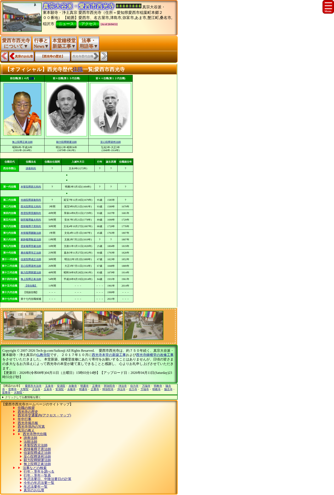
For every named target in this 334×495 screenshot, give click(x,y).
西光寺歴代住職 (35, 434)
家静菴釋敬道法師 (31, 239)
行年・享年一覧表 (37, 475)
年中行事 (24, 419)
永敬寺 (73, 385)
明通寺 (84, 385)
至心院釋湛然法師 (110, 142)
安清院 (61, 385)
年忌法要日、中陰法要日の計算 (47, 479)
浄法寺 (122, 385)
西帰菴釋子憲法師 (37, 449)
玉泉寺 (49, 385)
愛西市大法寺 (33, 385)
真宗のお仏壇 (24, 56)
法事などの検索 (35, 468)
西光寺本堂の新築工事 (109, 355)
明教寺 (158, 385)
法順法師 (30, 441)
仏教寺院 (43, 355)
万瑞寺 (146, 385)
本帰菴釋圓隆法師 (31, 232)
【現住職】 (30, 285)
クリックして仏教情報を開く (23, 397)
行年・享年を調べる (39, 471)
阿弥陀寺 (109, 385)
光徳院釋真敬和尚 (31, 199)
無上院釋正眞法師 (22, 142)
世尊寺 (12, 389)
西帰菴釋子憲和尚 (31, 226)
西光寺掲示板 (28, 423)
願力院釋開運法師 (66, 142)
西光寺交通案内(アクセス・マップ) (44, 415)
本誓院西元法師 (36, 445)
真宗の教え (26, 430)
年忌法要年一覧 (36, 486)
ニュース (66, 24)
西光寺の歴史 (28, 411)
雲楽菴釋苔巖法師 (31, 246)
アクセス (88, 24)
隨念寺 (168, 389)
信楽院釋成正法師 (31, 259)
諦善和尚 (31, 168)
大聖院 (24, 389)
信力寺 (134, 385)
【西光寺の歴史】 (53, 56)
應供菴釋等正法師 (31, 252)
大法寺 (36, 389)
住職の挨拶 (26, 408)
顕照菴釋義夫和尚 (31, 219)
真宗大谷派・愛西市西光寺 (78, 6)
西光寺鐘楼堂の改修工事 (155, 355)
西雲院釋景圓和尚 (31, 213)
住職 (78, 69)
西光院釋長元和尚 (31, 206)
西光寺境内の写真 (31, 426)
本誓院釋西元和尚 (31, 186)
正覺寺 (96, 385)
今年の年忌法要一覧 (39, 483)
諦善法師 (30, 438)
